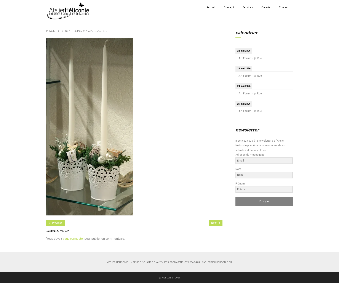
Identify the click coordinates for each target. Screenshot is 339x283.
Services (248, 7)
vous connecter (73, 238)
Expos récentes (98, 31)
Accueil (210, 7)
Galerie (265, 7)
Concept (229, 7)
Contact (283, 7)
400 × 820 (82, 31)
